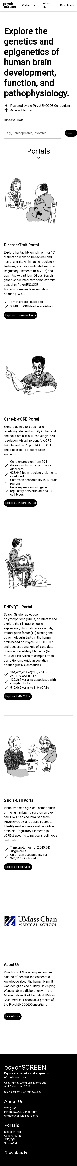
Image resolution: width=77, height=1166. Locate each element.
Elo (23, 1091)
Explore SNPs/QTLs (18, 696)
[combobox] (33, 133)
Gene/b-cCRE (12, 1135)
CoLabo (37, 1091)
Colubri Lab (17, 1086)
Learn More (13, 1016)
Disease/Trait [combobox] (13, 120)
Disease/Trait (12, 1131)
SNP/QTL (10, 1139)
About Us (13, 1101)
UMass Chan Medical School (21, 1115)
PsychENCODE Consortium (20, 1111)
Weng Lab (26, 1082)
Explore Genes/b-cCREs (20, 503)
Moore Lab (39, 1082)
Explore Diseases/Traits (20, 315)
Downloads (15, 1153)
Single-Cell (11, 1143)
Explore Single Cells (18, 866)
